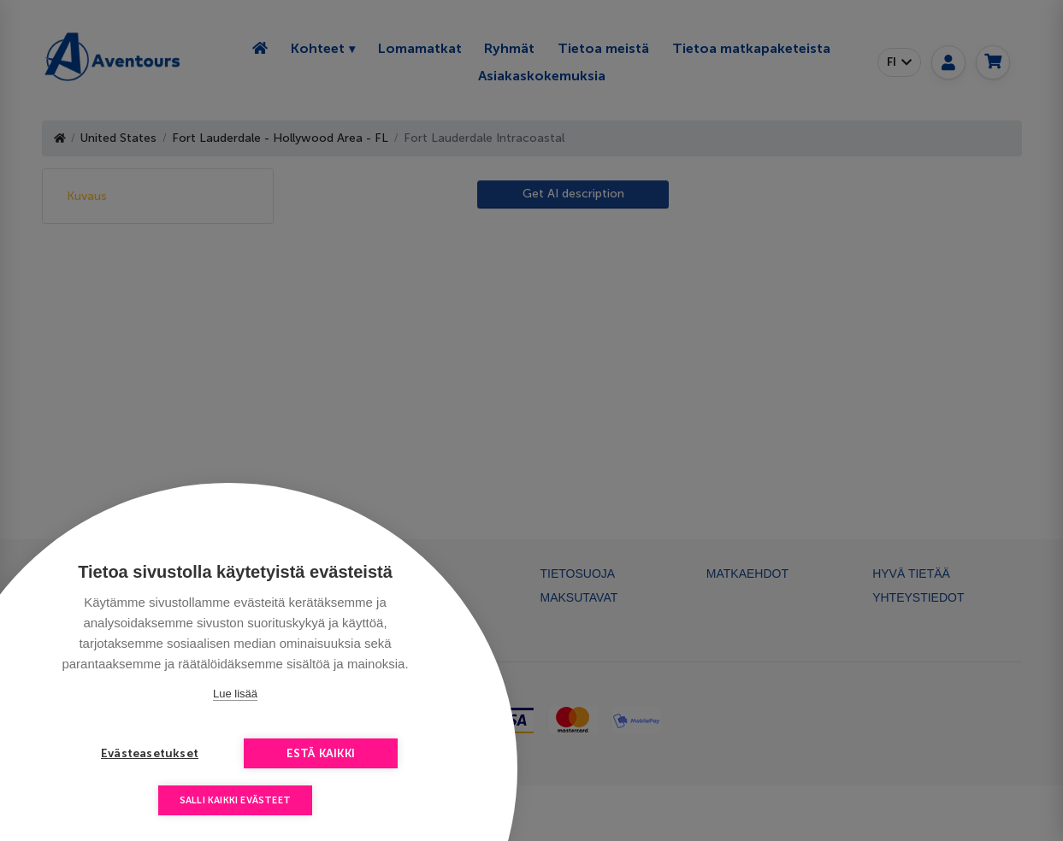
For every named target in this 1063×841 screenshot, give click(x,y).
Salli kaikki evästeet (235, 800)
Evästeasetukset (149, 753)
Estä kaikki (320, 753)
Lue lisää (235, 693)
